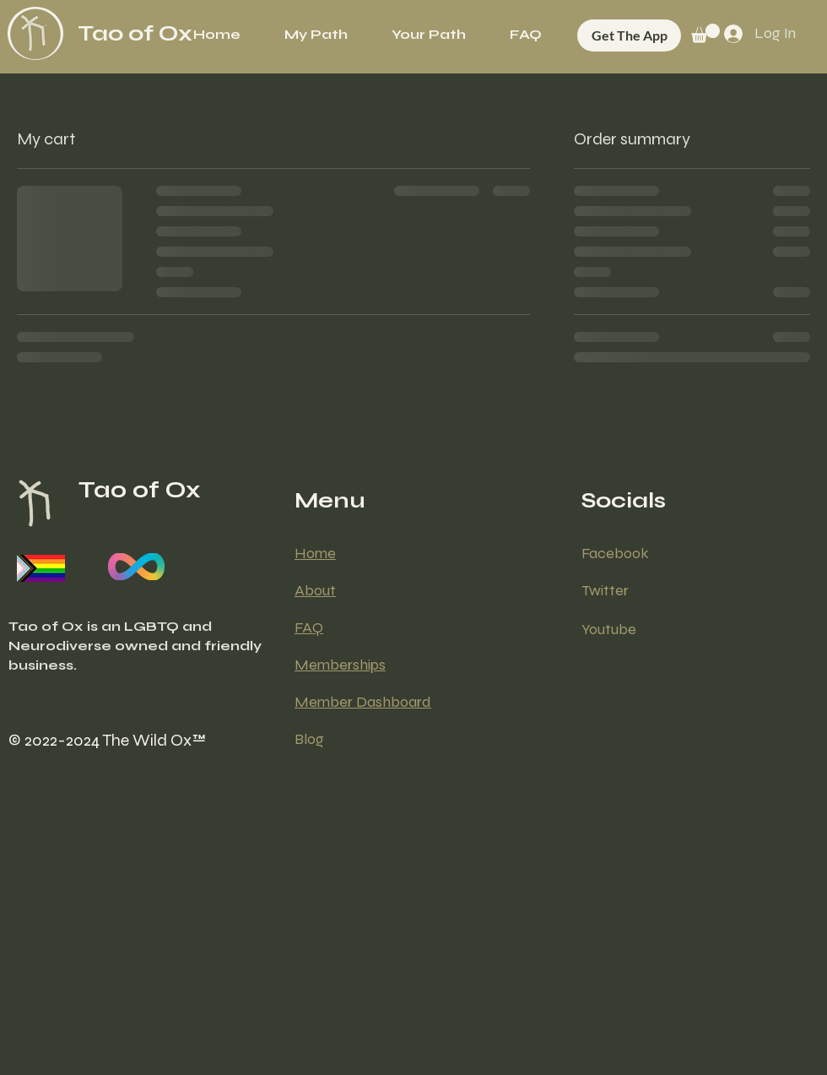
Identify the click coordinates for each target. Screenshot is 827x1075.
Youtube (608, 629)
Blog (309, 739)
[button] (429, 35)
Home (315, 553)
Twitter (605, 590)
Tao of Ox (135, 33)
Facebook (615, 553)
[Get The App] (629, 35)
